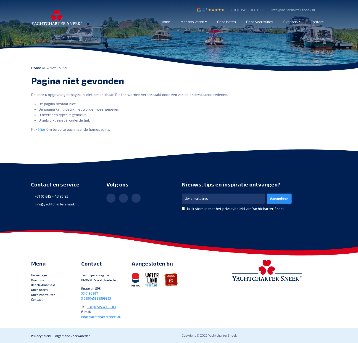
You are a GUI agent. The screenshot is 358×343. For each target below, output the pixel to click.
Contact (317, 21)
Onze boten (226, 21)
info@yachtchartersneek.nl (57, 204)
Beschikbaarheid (43, 285)
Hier (41, 129)
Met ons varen (192, 21)
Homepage (39, 275)
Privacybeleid (41, 336)
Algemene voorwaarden (72, 336)
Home (165, 21)
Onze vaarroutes (259, 21)
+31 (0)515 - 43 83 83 (51, 196)
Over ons (290, 21)
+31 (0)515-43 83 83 (101, 307)
